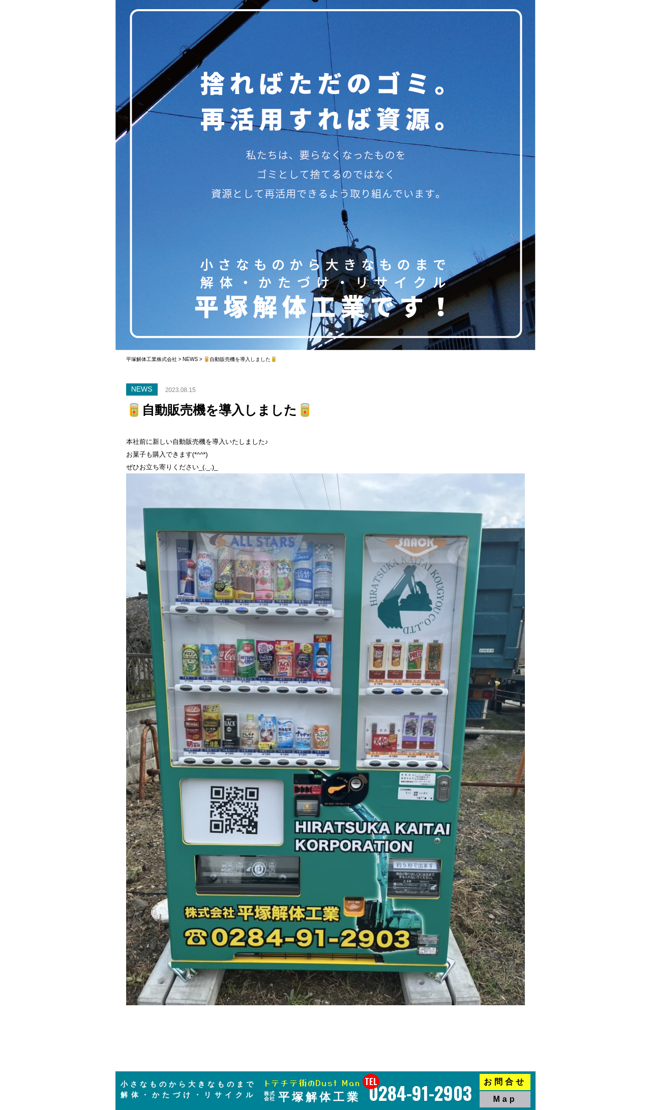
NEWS (142, 389)
